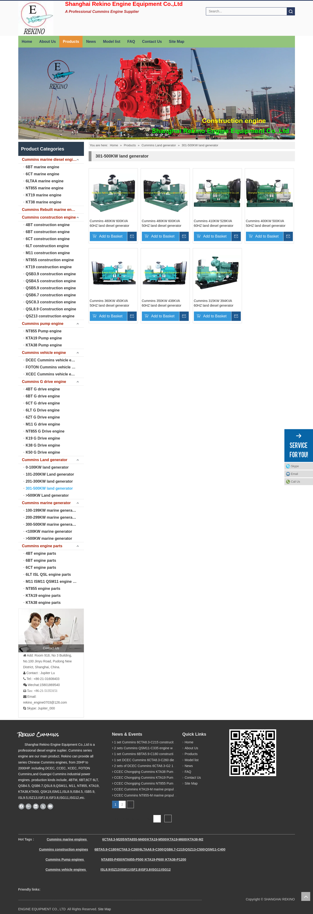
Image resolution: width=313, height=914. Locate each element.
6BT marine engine (42, 167)
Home (27, 42)
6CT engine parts (41, 567)
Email (294, 473)
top (305, 896)
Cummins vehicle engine (44, 353)
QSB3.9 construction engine (51, 274)
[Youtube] (50, 806)
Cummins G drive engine (44, 382)
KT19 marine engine (43, 195)
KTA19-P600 (154, 859)
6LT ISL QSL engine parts (48, 574)
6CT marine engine (42, 174)
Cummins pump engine (43, 324)
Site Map (176, 42)
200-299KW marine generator (52, 517)
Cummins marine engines (67, 839)
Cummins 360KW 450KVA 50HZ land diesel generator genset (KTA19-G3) (109, 303)
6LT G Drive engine (43, 410)
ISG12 (166, 869)
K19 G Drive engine (43, 438)
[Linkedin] (36, 806)
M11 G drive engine (43, 424)
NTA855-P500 (133, 859)
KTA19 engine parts (43, 596)
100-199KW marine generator (52, 510)
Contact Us (152, 42)
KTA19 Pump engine (44, 338)
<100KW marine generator (49, 531)
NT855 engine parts (43, 589)
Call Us (295, 481)
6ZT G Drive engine (43, 417)
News (91, 42)
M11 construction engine (48, 253)
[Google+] (28, 806)
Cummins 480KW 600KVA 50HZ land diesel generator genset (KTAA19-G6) (161, 223)
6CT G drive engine (43, 403)
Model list (111, 42)
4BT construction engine (48, 225)
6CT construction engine (48, 239)
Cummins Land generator (45, 460)
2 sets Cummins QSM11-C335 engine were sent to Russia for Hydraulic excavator (174, 748)
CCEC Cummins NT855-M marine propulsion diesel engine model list (164, 795)
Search (291, 11)
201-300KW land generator (49, 481)
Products (71, 42)
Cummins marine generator (46, 503)
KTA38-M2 (195, 839)
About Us (47, 42)
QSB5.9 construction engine (51, 288)
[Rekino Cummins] (252, 752)
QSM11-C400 (215, 849)
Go (168, 819)
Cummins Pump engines (64, 859)
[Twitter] (43, 806)
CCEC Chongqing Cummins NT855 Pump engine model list (157, 783)
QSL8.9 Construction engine (51, 309)
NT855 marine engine (45, 188)
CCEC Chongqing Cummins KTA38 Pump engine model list (157, 772)
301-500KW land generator (49, 488)
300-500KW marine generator (52, 524)
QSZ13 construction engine (50, 316)
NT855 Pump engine (44, 331)
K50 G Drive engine (43, 452)
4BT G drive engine (43, 389)
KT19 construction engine (49, 267)
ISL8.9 (105, 869)
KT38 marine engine (43, 202)
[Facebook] (21, 806)
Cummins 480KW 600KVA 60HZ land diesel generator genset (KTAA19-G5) (109, 223)
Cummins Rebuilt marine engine (50, 210)
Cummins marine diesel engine (49, 160)
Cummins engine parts (42, 546)
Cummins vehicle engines (66, 869)
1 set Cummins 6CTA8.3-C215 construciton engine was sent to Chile (164, 742)
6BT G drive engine (43, 396)
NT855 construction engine (50, 260)
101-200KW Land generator (50, 474)
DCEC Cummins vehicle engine (53, 360)
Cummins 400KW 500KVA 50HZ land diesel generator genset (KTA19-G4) (266, 223)
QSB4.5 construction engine (51, 281)
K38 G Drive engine (43, 445)
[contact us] (51, 630)
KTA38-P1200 (175, 859)
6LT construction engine (47, 246)
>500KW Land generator (47, 495)
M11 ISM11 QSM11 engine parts (54, 582)
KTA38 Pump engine (44, 345)
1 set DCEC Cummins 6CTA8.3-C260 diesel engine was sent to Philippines (168, 760)
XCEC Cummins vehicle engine (53, 374)
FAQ (131, 42)
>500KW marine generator (49, 538)
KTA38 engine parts (43, 603)
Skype (295, 466)
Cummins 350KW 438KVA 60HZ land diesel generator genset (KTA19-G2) (161, 303)
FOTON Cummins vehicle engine (55, 367)
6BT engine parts (41, 560)
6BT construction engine (48, 232)
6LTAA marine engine (45, 181)
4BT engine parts (41, 553)
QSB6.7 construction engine (51, 295)
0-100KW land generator (47, 467)
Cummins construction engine (49, 217)
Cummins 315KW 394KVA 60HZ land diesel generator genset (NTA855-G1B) (214, 303)
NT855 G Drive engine (45, 431)
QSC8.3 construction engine (51, 302)
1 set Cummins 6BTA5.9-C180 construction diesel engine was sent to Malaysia (171, 754)
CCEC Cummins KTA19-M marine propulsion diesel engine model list (164, 789)
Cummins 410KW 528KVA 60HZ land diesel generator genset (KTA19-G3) (214, 223)
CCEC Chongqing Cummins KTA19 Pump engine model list (157, 777)
